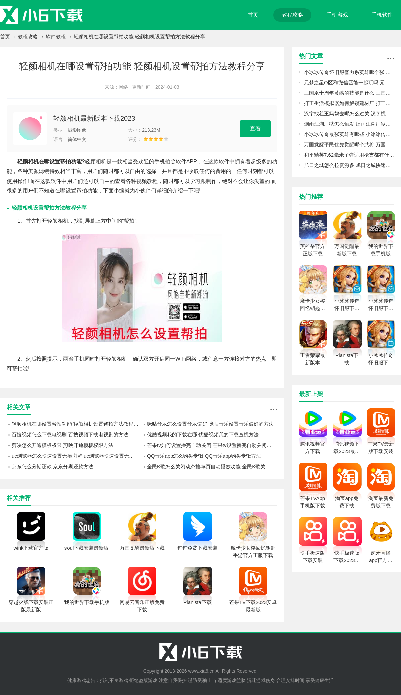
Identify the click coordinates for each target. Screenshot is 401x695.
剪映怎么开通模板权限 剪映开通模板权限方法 (62, 445)
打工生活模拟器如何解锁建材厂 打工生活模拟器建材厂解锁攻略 (349, 103)
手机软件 (382, 15)
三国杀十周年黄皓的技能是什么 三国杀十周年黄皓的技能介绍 (349, 93)
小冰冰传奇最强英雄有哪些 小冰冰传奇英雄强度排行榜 (349, 134)
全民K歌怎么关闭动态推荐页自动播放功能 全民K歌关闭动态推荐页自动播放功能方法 (212, 466)
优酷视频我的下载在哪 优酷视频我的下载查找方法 (203, 434)
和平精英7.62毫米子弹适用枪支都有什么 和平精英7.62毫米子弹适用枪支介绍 (349, 155)
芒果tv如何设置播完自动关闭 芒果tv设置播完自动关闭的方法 (212, 445)
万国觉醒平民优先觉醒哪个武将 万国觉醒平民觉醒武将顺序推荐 (349, 144)
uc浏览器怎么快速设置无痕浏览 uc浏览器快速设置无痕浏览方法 (77, 456)
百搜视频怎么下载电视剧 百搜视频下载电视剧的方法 (70, 434)
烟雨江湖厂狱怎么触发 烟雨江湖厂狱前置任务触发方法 (349, 124)
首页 (253, 15)
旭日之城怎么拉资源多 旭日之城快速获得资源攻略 (349, 165)
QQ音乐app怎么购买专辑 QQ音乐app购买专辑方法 (204, 456)
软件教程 (56, 36)
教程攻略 (292, 15)
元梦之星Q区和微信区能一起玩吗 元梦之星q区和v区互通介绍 (349, 82)
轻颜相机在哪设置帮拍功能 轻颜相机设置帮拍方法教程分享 (77, 424)
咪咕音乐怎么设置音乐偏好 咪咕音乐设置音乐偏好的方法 (210, 424)
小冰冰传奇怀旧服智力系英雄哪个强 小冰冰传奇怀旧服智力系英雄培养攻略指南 (349, 72)
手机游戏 (337, 15)
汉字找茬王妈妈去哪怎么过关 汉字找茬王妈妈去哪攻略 (349, 113)
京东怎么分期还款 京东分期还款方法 (52, 466)
